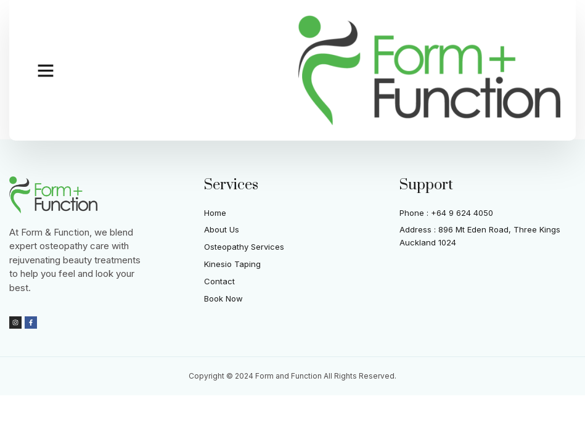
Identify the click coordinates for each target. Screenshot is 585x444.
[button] (46, 70)
